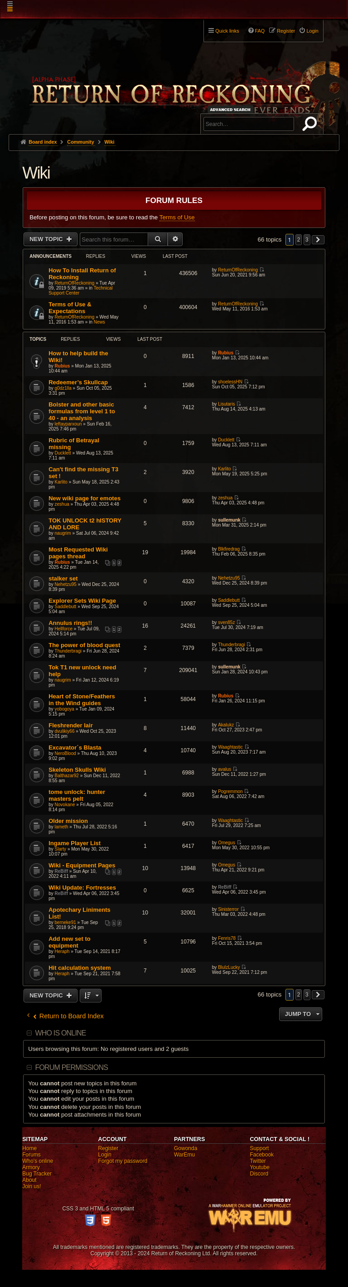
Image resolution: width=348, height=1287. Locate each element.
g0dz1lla (63, 388)
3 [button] (307, 240)
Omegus (226, 842)
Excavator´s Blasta (74, 747)
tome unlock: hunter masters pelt (76, 795)
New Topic (46, 239)
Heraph (62, 951)
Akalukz (226, 724)
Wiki (36, 173)
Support (259, 1148)
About (29, 1180)
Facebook (262, 1155)
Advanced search (232, 109)
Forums (31, 1155)
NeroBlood (65, 753)
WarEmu (184, 1155)
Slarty (61, 849)
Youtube (260, 1167)
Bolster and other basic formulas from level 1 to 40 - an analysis (81, 411)
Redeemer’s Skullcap (78, 382)
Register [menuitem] (286, 31)
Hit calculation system (79, 967)
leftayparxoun (68, 423)
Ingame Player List (74, 843)
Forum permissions (71, 1067)
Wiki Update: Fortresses (82, 887)
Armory (31, 1167)
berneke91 (65, 922)
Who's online (37, 1161)
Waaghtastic (230, 747)
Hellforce (63, 628)
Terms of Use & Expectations (69, 307)
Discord (259, 1174)
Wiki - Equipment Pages (81, 865)
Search (311, 125)
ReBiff (61, 871)
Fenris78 (227, 938)
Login (104, 1155)
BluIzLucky (229, 967)
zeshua (62, 504)
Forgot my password (123, 1161)
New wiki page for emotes (84, 498)
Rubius (62, 365)
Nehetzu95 (66, 584)
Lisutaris (226, 404)
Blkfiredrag (229, 549)
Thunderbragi (68, 650)
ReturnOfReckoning (75, 283)
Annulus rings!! (70, 622)
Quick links (227, 31)
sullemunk (229, 520)
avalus (224, 769)
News (99, 321)
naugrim (63, 533)
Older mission (68, 821)
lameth (61, 826)
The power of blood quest (84, 645)
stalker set (62, 578)
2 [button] (298, 240)
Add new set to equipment (69, 942)
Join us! (31, 1186)
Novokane (65, 804)
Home (29, 1148)
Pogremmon (230, 791)
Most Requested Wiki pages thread (78, 553)
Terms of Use (177, 217)
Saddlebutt (66, 606)
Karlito (61, 481)
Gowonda (185, 1148)
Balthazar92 (67, 775)
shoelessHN (230, 381)
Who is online (60, 1033)
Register (108, 1148)
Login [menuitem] (312, 31)
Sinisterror (228, 909)
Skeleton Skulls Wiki (77, 769)
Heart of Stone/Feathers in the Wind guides (81, 699)
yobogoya (64, 708)
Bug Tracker (37, 1174)
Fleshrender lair (70, 725)
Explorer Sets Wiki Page (82, 600)
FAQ (260, 31)
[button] (318, 239)
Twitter (258, 1161)
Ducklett (63, 452)
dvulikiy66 (65, 731)
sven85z (226, 622)
